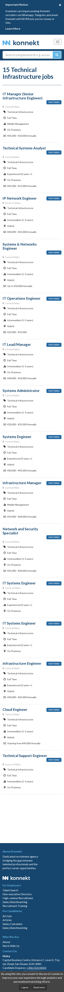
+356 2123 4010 (36, 967)
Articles (7, 920)
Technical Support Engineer (25, 755)
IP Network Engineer (20, 198)
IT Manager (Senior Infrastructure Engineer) (22, 96)
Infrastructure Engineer (22, 663)
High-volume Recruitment (18, 898)
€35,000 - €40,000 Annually (19, 570)
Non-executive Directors (17, 894)
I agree (25, 987)
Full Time (10, 117)
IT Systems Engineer (19, 583)
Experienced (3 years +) (17, 174)
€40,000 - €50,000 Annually (19, 378)
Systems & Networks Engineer (20, 246)
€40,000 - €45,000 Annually (19, 231)
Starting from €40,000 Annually (21, 743)
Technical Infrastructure (18, 111)
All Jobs (7, 916)
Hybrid (8, 225)
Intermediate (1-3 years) (18, 220)
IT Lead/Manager (17, 344)
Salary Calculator (13, 923)
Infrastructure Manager (22, 483)
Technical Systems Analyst (24, 148)
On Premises (12, 129)
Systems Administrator (21, 390)
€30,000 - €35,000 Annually (19, 424)
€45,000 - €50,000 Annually (19, 135)
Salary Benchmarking (15, 902)
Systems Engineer (17, 436)
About (6, 941)
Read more (39, 987)
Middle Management (16, 123)
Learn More (12, 28)
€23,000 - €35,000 (15, 332)
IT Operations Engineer (21, 298)
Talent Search (10, 890)
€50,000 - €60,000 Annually (19, 516)
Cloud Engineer (15, 709)
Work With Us (11, 945)
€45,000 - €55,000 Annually (19, 185)
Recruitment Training (15, 905)
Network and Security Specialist (20, 531)
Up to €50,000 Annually (17, 286)
